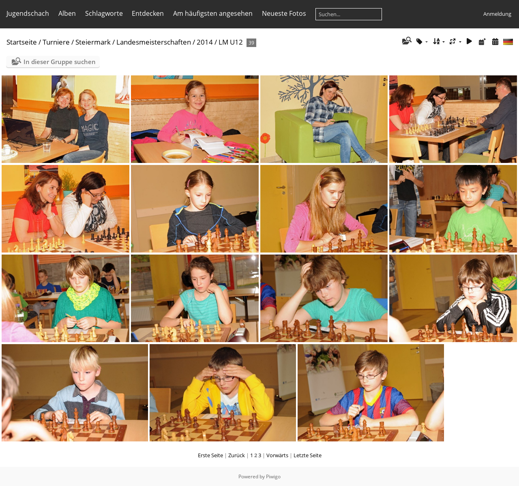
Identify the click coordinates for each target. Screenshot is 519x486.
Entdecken (148, 13)
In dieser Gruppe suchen (60, 62)
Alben (67, 13)
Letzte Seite (308, 455)
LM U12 (231, 42)
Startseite (21, 42)
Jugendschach (27, 13)
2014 (205, 42)
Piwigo (273, 476)
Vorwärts (277, 455)
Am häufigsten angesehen (213, 13)
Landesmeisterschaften (153, 42)
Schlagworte (104, 13)
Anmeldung (497, 13)
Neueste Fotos (284, 13)
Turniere (56, 42)
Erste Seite (210, 455)
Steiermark (93, 42)
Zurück (236, 455)
